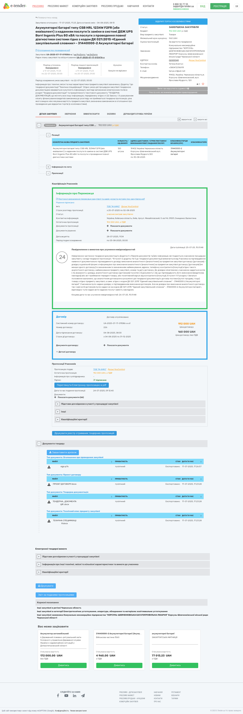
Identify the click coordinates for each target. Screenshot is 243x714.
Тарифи (174, 698)
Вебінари (175, 695)
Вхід (202, 6)
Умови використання (78, 711)
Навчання (133, 6)
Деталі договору (66, 351)
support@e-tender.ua (183, 6)
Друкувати (45, 585)
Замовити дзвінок (181, 9)
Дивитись (63, 665)
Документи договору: (67, 345)
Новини (157, 695)
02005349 (174, 60)
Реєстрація (220, 6)
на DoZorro (92, 54)
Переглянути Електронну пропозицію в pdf (81, 385)
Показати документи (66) (69, 397)
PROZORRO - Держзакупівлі (130, 692)
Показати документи (119, 226)
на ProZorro (80, 54)
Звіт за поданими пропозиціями (56, 594)
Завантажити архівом (62, 452)
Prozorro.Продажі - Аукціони (132, 698)
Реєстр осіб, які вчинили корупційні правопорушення (173, 92)
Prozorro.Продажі (112, 6)
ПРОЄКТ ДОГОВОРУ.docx (64, 484)
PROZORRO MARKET (58, 6)
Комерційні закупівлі (84, 6)
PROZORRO (38, 6)
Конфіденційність (62, 711)
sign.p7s (64, 466)
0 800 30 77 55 (180, 4)
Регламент (176, 692)
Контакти (148, 6)
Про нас (157, 702)
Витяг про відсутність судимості (173, 89)
